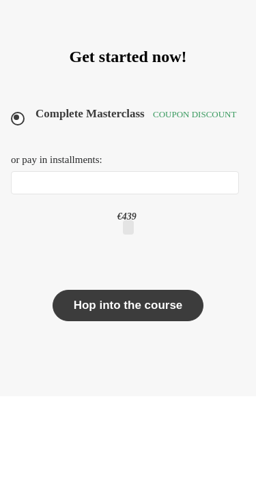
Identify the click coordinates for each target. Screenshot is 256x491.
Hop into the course (128, 305)
